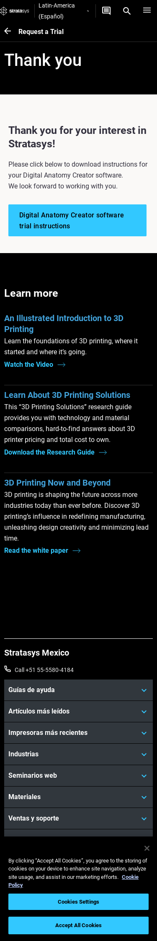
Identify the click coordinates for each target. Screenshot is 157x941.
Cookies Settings (78, 902)
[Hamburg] (147, 11)
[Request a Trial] (11, 31)
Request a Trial (41, 32)
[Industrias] (78, 754)
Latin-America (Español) (64, 11)
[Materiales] (78, 797)
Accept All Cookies (78, 925)
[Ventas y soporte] (78, 818)
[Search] (127, 11)
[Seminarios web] (78, 775)
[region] (78, 888)
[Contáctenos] (106, 11)
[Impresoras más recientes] (78, 732)
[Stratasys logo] (14, 10)
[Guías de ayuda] (78, 690)
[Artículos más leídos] (78, 711)
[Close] (147, 848)
